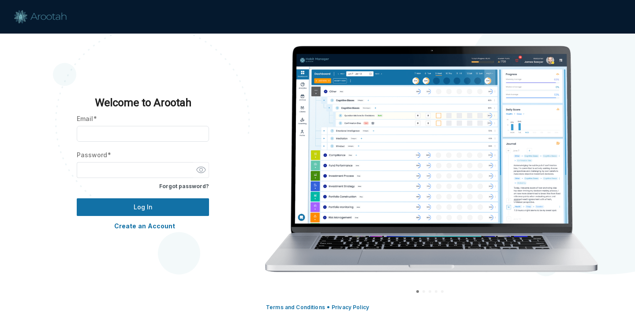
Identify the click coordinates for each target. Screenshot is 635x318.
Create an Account (144, 226)
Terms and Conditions (295, 307)
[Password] (135, 170)
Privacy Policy (350, 307)
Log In (143, 207)
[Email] (143, 134)
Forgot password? (184, 186)
